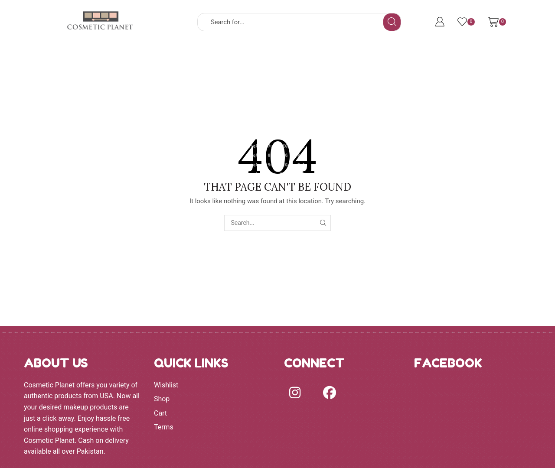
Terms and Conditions (430, 58)
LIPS (322, 58)
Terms (163, 427)
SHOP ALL (144, 58)
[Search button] (392, 22)
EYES (282, 58)
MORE (364, 58)
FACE (240, 58)
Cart (160, 413)
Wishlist (166, 385)
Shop (162, 399)
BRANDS (194, 58)
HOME (100, 58)
